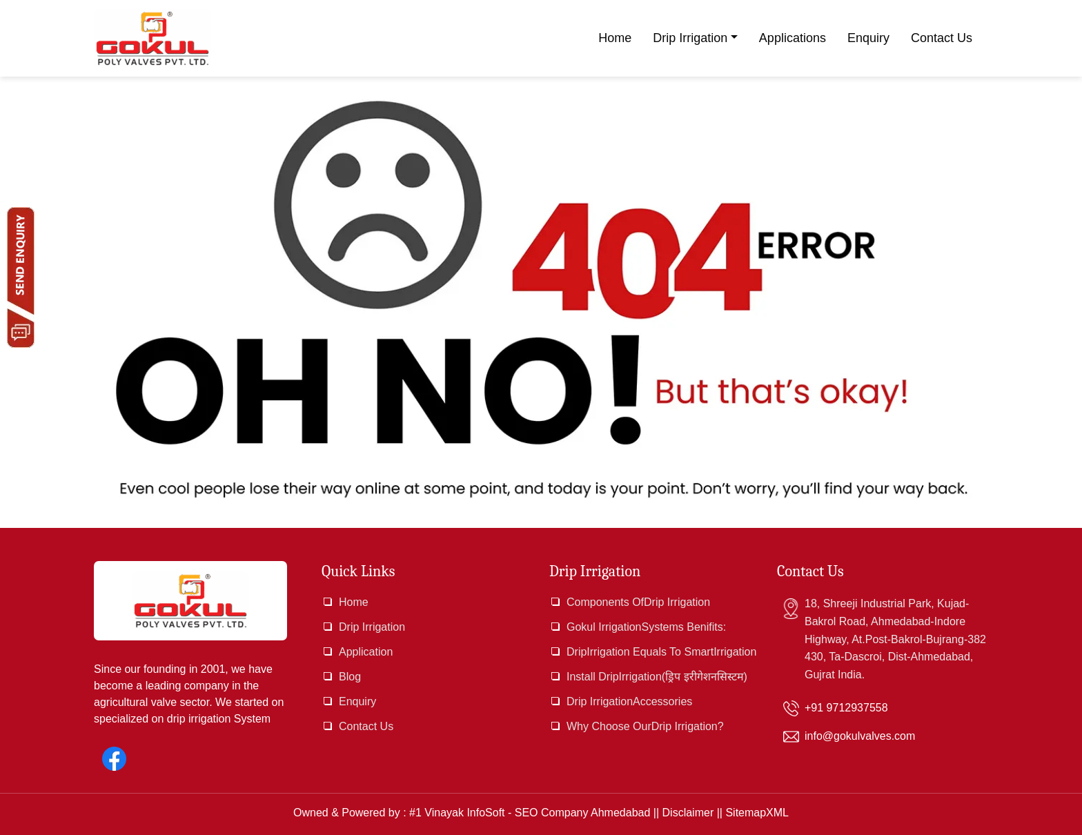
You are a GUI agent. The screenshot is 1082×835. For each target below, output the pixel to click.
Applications (792, 38)
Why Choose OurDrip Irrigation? (645, 726)
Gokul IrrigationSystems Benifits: (646, 627)
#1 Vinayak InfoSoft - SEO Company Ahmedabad (529, 812)
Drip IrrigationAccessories (629, 701)
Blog (350, 676)
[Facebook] (114, 758)
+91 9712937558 (846, 708)
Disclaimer (688, 812)
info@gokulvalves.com (860, 736)
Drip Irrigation (690, 38)
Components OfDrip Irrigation (638, 602)
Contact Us (941, 38)
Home (614, 38)
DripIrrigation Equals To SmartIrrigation (661, 652)
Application (366, 652)
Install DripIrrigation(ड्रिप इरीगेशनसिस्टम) (657, 676)
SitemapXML (757, 812)
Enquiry (868, 38)
